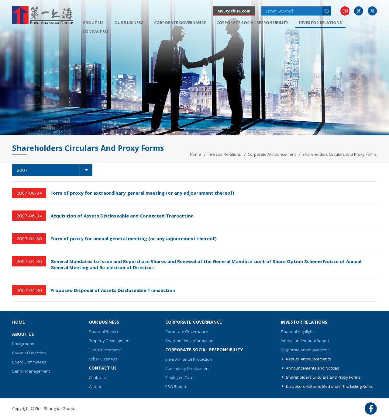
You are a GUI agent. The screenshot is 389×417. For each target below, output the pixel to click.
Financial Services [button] (105, 331)
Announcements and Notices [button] (312, 368)
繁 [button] (358, 11)
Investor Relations (224, 154)
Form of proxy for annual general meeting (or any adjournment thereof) (133, 238)
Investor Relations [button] (320, 22)
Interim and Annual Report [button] (305, 340)
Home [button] (18, 322)
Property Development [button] (110, 340)
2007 (54, 170)
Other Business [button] (103, 359)
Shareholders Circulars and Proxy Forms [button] (323, 377)
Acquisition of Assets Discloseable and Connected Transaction (122, 216)
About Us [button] (93, 22)
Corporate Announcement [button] (305, 350)
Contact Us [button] (95, 31)
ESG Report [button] (175, 386)
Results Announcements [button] (308, 359)
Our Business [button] (128, 22)
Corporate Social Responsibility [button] (252, 22)
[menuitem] (344, 11)
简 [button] (372, 11)
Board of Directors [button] (29, 353)
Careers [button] (96, 386)
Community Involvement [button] (187, 368)
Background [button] (23, 343)
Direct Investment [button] (105, 350)
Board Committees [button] (29, 362)
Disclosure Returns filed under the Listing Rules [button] (329, 386)
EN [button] (345, 11)
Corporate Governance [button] (180, 22)
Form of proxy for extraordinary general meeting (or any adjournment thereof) (142, 193)
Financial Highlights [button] (298, 331)
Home (195, 154)
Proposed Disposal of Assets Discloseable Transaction (112, 290)
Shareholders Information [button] (189, 340)
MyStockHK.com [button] (234, 11)
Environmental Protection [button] (188, 359)
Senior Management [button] (31, 371)
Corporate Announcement (272, 154)
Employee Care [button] (179, 377)
